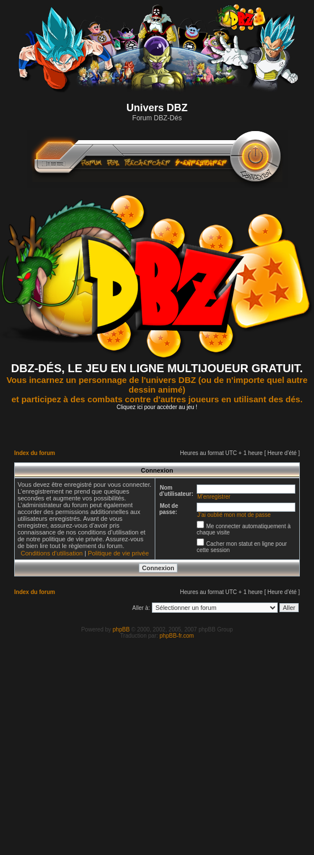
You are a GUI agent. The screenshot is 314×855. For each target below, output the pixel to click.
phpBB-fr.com (177, 636)
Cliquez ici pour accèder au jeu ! (157, 407)
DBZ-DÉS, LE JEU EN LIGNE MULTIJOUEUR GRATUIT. (157, 368)
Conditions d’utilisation (51, 553)
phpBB (121, 629)
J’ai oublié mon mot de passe (234, 515)
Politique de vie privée (118, 553)
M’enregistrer (213, 497)
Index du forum (34, 453)
